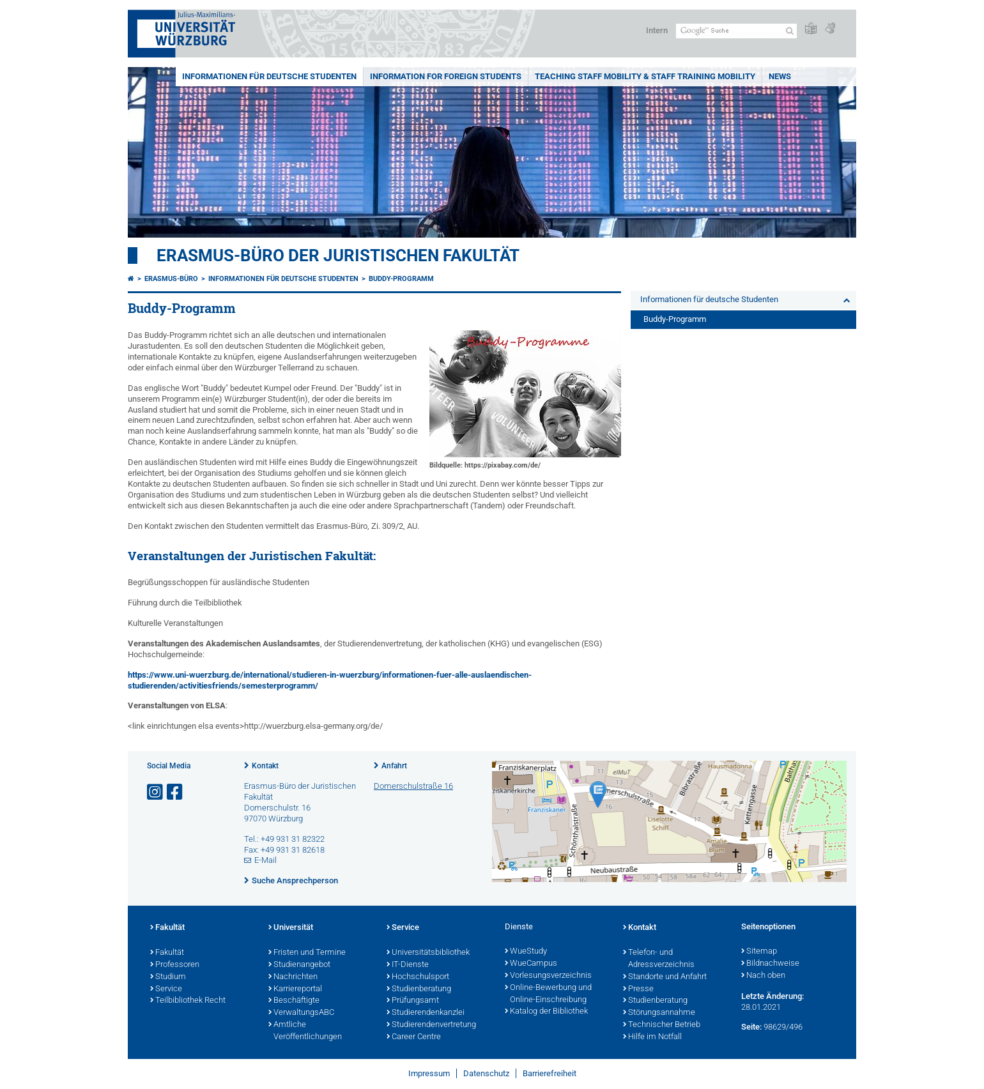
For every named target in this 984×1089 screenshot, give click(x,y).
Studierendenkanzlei (426, 1013)
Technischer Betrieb (661, 1025)
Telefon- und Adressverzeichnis (659, 959)
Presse (638, 989)
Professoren (174, 965)
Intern (657, 30)
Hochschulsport (418, 977)
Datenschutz (486, 1073)
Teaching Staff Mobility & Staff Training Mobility (645, 76)
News (780, 76)
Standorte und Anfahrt (665, 977)
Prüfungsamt (413, 1001)
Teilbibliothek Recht (188, 1001)
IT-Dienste (408, 965)
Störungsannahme (659, 1013)
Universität (290, 928)
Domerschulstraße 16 (413, 786)
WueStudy (526, 951)
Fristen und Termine (307, 953)
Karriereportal (295, 989)
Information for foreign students (445, 76)
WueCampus (531, 964)
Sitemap (759, 951)
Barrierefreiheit (549, 1073)
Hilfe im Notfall (652, 1037)
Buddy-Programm (401, 279)
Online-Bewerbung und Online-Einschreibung (548, 994)
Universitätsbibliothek (428, 953)
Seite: (751, 1027)
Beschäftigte (293, 1001)
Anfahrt (394, 765)
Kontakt (265, 765)
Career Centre (414, 1037)
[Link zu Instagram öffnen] (156, 792)
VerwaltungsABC (301, 1013)
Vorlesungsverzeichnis (548, 976)
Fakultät (167, 928)
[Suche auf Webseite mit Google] (736, 31)
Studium (168, 977)
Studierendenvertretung (431, 1025)
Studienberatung (419, 989)
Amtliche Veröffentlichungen (305, 1031)
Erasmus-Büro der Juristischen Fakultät (338, 255)
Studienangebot (299, 965)
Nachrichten (293, 977)
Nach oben (763, 976)
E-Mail (265, 860)
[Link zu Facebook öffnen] (176, 792)
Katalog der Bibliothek (546, 1011)
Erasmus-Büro (171, 279)
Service (166, 989)
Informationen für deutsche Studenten (269, 76)
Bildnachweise (770, 964)
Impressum (429, 1073)
